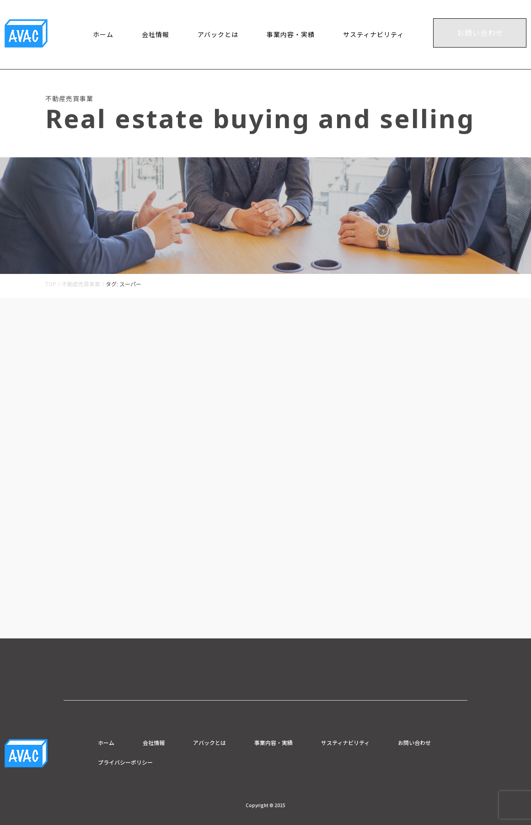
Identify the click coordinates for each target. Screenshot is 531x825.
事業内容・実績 (291, 34)
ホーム (103, 34)
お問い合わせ (480, 32)
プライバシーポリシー (125, 762)
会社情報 (155, 34)
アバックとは (218, 34)
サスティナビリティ (373, 34)
